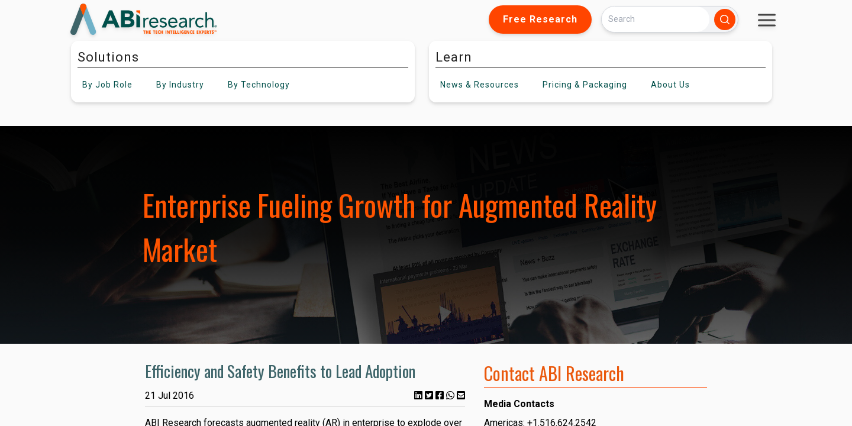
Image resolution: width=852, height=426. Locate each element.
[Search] (655, 19)
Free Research (540, 19)
